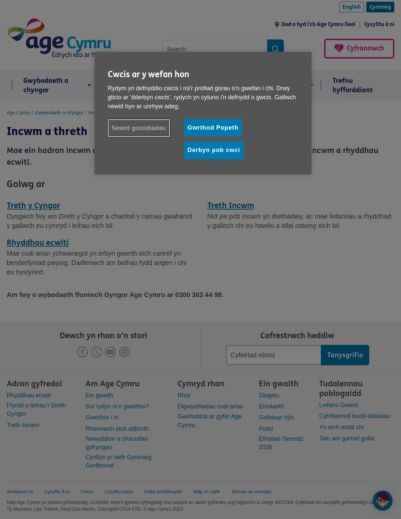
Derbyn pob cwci (214, 150)
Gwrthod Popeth (213, 127)
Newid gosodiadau (139, 128)
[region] (203, 113)
